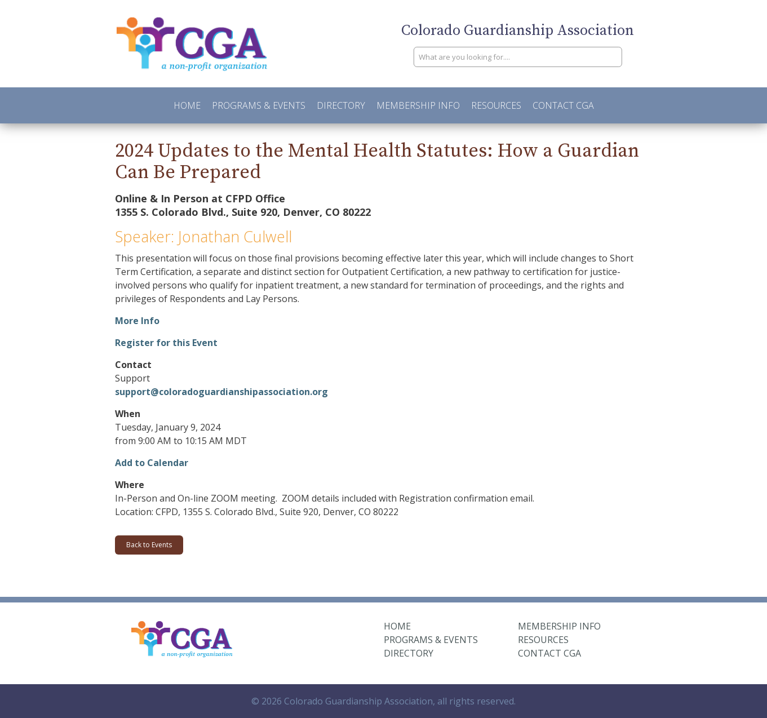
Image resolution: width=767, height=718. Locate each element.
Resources (496, 105)
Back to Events (149, 544)
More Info (137, 320)
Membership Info (418, 105)
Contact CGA (563, 105)
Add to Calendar (151, 462)
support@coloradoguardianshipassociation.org (221, 391)
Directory (341, 105)
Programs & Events (258, 105)
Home (187, 105)
